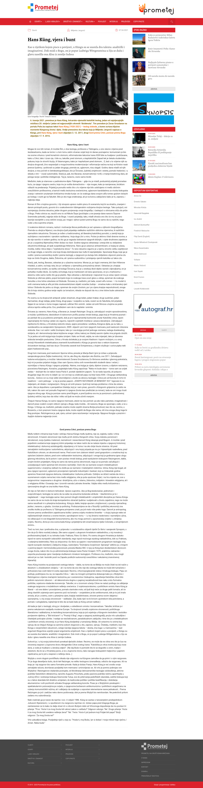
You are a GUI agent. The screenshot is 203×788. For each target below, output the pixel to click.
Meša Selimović (140, 254)
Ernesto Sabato (140, 202)
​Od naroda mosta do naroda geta (161, 77)
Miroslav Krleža (140, 207)
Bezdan (143, 330)
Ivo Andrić (138, 219)
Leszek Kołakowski (141, 289)
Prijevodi (125, 22)
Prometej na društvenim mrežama (155, 753)
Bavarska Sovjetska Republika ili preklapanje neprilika (159, 152)
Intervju (114, 22)
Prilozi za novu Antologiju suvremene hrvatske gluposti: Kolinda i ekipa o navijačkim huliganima (152, 369)
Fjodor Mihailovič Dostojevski (145, 242)
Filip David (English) (142, 236)
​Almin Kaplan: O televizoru (160, 176)
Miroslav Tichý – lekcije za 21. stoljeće (160, 137)
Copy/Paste (138, 22)
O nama (144, 758)
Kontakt (144, 767)
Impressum (145, 762)
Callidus (172, 785)
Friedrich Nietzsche (141, 231)
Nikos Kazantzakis (141, 248)
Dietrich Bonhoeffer (142, 225)
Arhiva (154, 89)
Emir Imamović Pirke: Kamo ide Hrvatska (161, 50)
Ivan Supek (138, 271)
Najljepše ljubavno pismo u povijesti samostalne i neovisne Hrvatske (160, 65)
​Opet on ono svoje (143, 337)
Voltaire (137, 260)
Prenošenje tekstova (150, 776)
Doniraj (144, 771)
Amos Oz (137, 196)
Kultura (90, 22)
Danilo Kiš (138, 283)
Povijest (102, 22)
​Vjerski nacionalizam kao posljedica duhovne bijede (160, 164)
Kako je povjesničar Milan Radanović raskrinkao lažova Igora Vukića (161, 37)
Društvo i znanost (72, 22)
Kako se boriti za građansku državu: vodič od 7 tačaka (151, 349)
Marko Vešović (140, 265)
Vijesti (164, 330)
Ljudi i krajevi (52, 22)
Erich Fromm (139, 277)
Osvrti (38, 22)
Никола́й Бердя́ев (141, 213)
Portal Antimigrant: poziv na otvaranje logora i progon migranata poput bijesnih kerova (153, 360)
